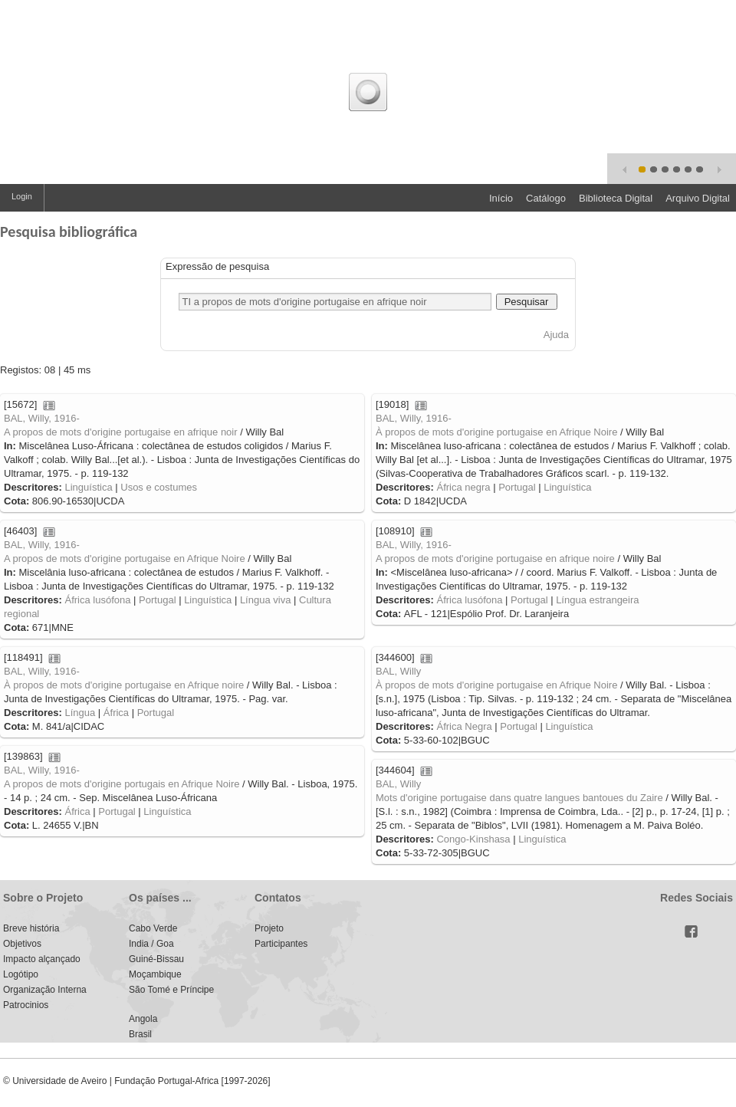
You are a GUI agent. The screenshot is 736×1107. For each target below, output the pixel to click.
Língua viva (265, 600)
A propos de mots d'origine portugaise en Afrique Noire (124, 558)
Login (22, 196)
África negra (463, 487)
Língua (79, 712)
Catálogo (546, 198)
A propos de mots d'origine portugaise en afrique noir (121, 432)
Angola (143, 1018)
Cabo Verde (153, 928)
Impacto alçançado (41, 959)
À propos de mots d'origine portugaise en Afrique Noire (496, 432)
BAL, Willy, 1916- (42, 418)
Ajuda (556, 334)
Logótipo (20, 974)
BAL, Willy (398, 671)
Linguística (88, 487)
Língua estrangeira (597, 600)
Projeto (269, 928)
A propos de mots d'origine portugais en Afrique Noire (121, 784)
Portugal (516, 487)
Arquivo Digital (697, 198)
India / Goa (151, 943)
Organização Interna (45, 989)
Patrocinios (25, 1005)
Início (501, 198)
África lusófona (97, 600)
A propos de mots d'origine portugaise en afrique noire (495, 558)
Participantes (281, 943)
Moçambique (155, 974)
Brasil (140, 1034)
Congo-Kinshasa (473, 839)
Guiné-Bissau (156, 959)
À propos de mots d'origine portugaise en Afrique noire (124, 685)
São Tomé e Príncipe (171, 989)
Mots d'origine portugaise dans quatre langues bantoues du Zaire (519, 797)
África (116, 712)
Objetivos (22, 943)
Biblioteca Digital (615, 198)
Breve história (31, 928)
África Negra (463, 726)
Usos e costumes (158, 487)
